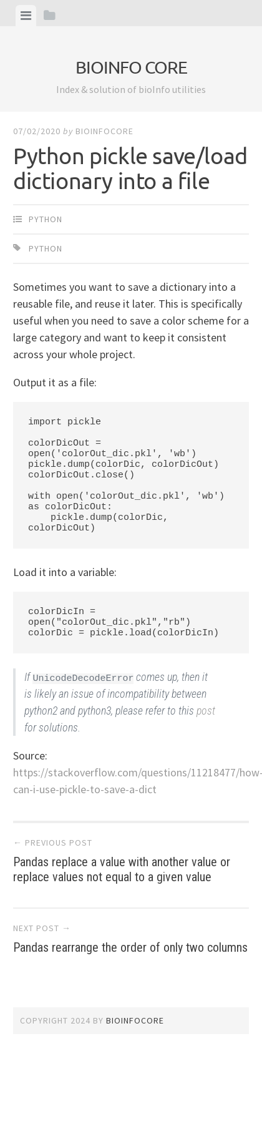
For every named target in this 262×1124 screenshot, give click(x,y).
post (205, 710)
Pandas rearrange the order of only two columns (131, 938)
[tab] (26, 15)
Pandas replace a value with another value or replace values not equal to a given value (131, 860)
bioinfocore (104, 131)
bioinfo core (131, 67)
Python (45, 219)
